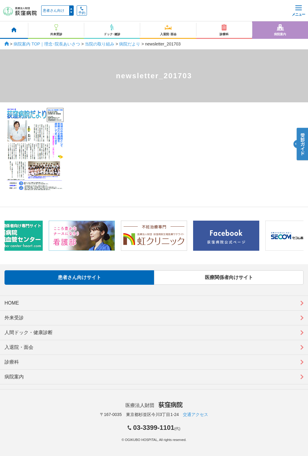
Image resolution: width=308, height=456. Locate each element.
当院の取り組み (99, 44)
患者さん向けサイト (79, 277)
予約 (81, 11)
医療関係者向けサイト (229, 277)
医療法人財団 (154, 405)
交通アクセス (195, 414)
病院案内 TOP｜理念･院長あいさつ (47, 44)
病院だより (129, 44)
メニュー (298, 11)
